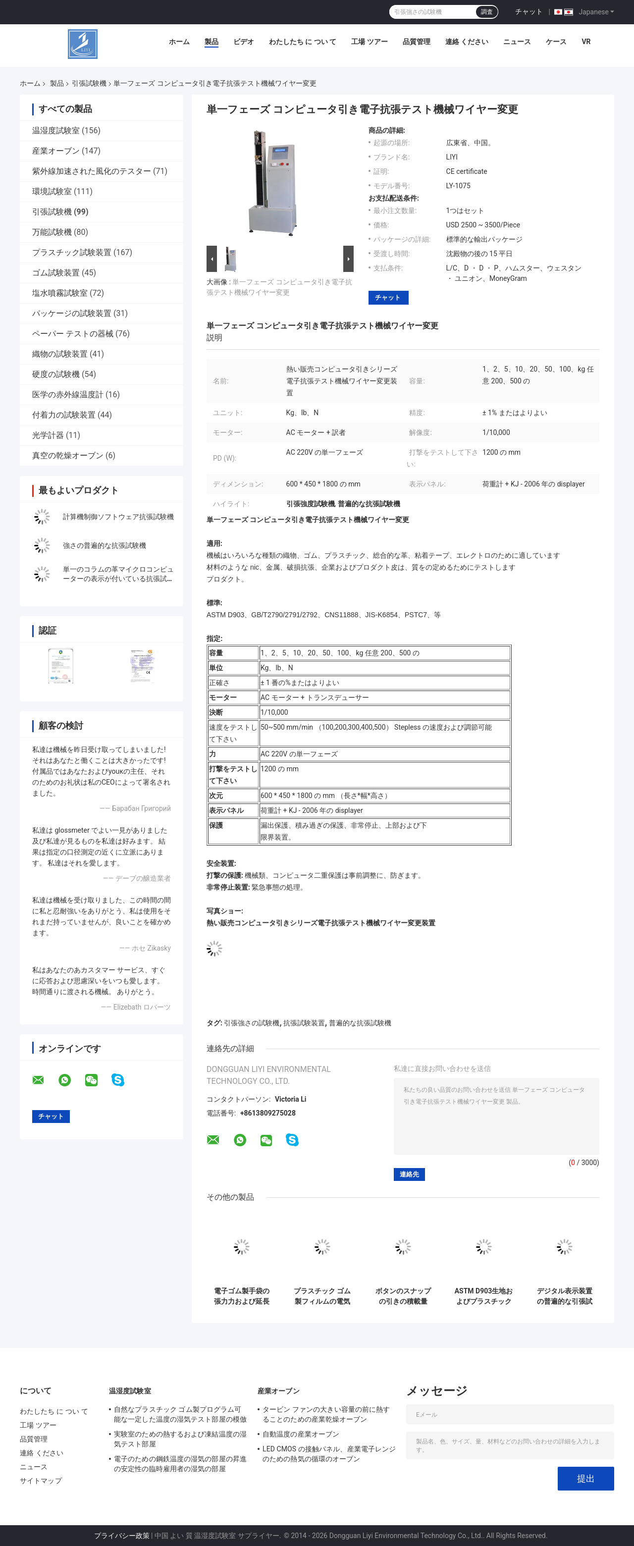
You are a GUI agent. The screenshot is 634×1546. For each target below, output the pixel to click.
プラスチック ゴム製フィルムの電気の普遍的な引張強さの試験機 (322, 1296)
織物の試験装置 (60, 354)
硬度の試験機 (56, 374)
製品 (211, 42)
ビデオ (243, 42)
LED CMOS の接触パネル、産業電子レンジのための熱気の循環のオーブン (329, 1454)
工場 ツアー (369, 42)
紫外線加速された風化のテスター (91, 171)
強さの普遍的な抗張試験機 (104, 545)
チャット (529, 11)
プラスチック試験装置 (71, 252)
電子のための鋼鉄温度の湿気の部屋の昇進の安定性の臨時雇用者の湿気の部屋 (180, 1464)
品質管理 (416, 42)
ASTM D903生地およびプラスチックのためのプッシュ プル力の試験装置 (484, 1296)
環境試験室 (52, 191)
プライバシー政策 (122, 1536)
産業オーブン (56, 151)
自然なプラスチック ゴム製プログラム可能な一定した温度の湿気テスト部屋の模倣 (180, 1414)
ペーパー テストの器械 (72, 333)
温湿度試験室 (56, 130)
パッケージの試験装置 (71, 313)
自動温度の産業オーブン (301, 1434)
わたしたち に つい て (302, 42)
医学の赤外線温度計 (68, 394)
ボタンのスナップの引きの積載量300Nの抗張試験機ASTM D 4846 (403, 1296)
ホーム (179, 42)
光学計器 (48, 435)
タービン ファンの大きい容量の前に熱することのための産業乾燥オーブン (326, 1414)
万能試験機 (52, 232)
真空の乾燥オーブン (68, 455)
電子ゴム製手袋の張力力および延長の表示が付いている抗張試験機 (241, 1296)
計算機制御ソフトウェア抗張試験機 (118, 517)
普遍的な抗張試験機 (360, 1023)
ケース (556, 42)
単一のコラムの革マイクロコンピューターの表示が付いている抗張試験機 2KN (118, 578)
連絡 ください (466, 42)
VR (585, 42)
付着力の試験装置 (64, 415)
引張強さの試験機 (251, 1023)
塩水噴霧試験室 (60, 293)
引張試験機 (89, 83)
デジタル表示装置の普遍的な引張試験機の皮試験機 (564, 1296)
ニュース (517, 42)
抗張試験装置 (304, 1023)
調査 (487, 11)
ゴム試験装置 (56, 272)
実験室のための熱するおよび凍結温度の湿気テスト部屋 (180, 1439)
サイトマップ (41, 1481)
